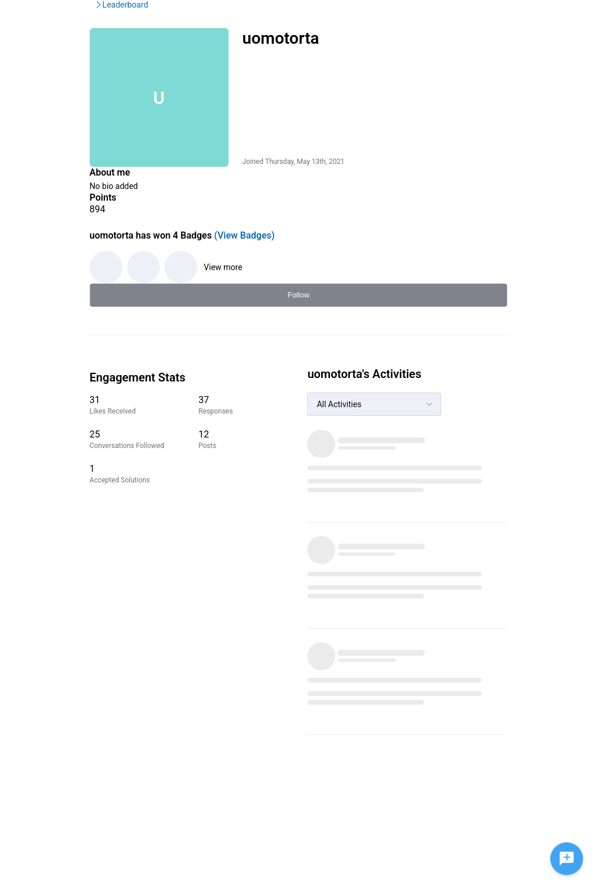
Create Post (458, 17)
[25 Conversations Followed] (451, 444)
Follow (505, 102)
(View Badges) (213, 249)
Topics (403, 17)
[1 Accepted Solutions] (451, 489)
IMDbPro (287, 17)
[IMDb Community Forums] (95, 17)
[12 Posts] (509, 444)
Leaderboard (193, 67)
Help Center (347, 17)
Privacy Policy (415, 820)
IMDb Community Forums (105, 67)
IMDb (241, 17)
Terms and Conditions (429, 832)
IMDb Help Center (422, 808)
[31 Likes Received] (451, 405)
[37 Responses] (509, 405)
